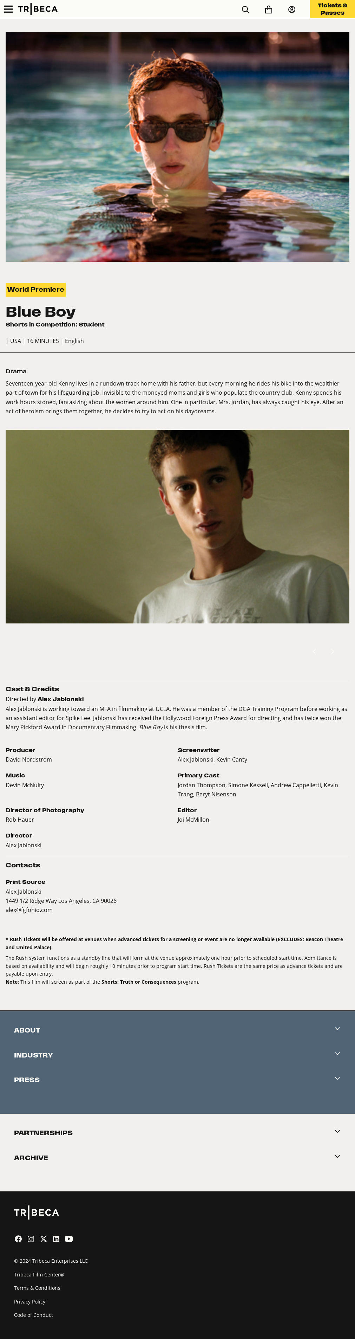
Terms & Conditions (37, 1288)
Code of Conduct (33, 1315)
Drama (16, 371)
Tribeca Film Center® (39, 1274)
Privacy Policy (29, 1301)
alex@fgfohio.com (29, 909)
